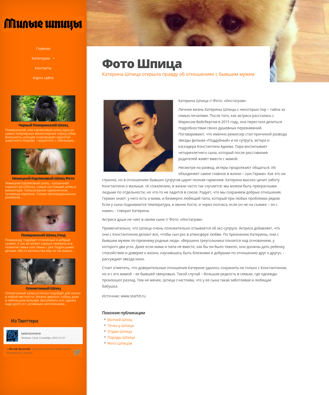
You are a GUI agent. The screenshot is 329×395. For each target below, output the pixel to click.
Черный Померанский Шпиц (43, 125)
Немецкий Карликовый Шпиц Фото (43, 178)
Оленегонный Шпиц (43, 288)
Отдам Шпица (119, 331)
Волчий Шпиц (119, 319)
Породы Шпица (121, 337)
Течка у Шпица (120, 325)
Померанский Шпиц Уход (43, 235)
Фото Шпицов (119, 343)
